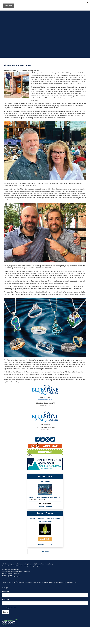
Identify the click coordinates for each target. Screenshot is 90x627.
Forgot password (11, 608)
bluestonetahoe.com (45, 400)
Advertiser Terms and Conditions (11, 577)
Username (5, 591)
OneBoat (14, 582)
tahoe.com (45, 551)
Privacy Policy (49, 564)
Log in (5, 612)
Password (5, 599)
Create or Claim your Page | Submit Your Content (16, 571)
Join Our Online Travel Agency (10, 573)
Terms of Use (40, 564)
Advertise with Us (7, 575)
